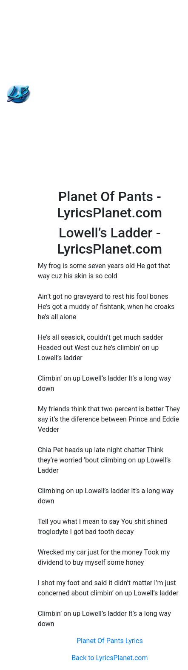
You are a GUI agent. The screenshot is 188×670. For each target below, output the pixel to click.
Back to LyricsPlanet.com (109, 658)
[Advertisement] (94, 94)
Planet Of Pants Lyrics (110, 641)
